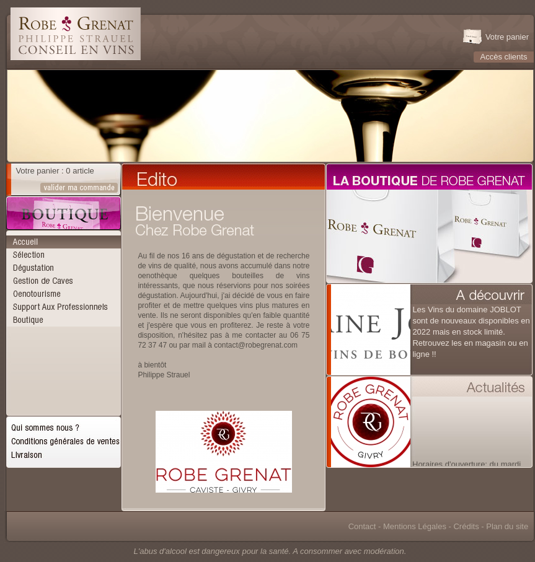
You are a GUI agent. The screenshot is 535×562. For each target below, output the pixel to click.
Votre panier (507, 37)
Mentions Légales (414, 526)
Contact (362, 526)
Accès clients (504, 56)
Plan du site (507, 526)
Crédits (466, 526)
